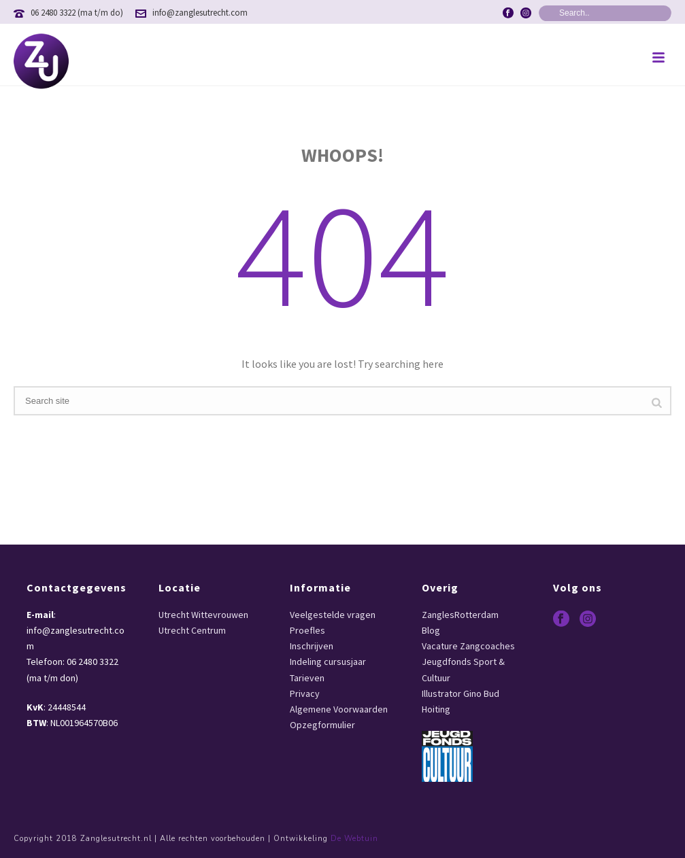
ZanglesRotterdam (460, 614)
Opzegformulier (322, 725)
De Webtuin (354, 839)
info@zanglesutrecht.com (200, 12)
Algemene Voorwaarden (339, 709)
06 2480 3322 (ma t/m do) (77, 12)
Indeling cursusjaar (328, 661)
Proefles (307, 630)
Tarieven (307, 678)
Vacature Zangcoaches (468, 646)
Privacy (305, 693)
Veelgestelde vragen (332, 614)
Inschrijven (311, 646)
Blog (431, 630)
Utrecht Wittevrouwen (203, 614)
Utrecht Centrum (192, 630)
